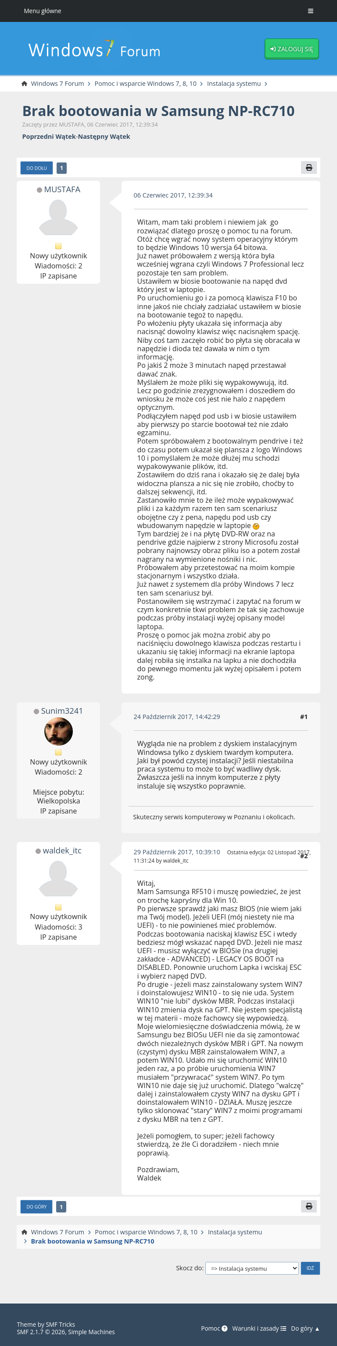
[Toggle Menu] (310, 11)
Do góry (36, 1207)
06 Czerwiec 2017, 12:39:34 (173, 195)
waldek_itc (62, 850)
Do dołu (36, 168)
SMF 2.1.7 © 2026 (41, 1332)
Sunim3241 (62, 710)
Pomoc (214, 1328)
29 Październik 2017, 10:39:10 (177, 852)
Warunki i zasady (259, 1328)
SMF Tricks (60, 1324)
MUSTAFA (62, 188)
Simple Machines (91, 1332)
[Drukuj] (309, 168)
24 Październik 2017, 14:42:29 (177, 716)
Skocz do (189, 1268)
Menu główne (42, 11)
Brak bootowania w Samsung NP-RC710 (159, 110)
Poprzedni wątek (48, 136)
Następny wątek (104, 136)
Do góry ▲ (305, 1328)
